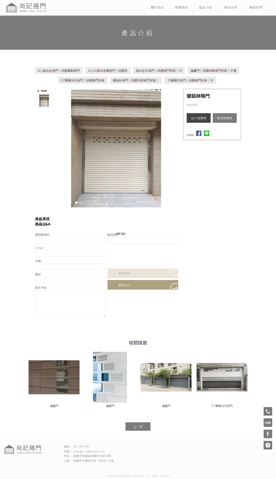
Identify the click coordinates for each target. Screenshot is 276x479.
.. (151, 476)
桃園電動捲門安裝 (158, 467)
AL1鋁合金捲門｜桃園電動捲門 (59, 70)
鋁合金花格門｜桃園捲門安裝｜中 (159, 70)
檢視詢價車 (224, 118)
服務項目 (179, 7)
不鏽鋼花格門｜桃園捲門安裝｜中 (190, 80)
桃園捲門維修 (124, 467)
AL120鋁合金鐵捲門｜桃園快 (107, 70)
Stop (121, 211)
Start (118, 211)
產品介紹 (203, 7)
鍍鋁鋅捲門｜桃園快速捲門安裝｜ (136, 80)
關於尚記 (154, 7)
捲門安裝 (79, 467)
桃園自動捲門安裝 (178, 467)
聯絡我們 (255, 7)
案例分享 (229, 7)
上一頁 (138, 426)
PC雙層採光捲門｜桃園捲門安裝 (82, 80)
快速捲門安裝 (109, 467)
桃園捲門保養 (140, 467)
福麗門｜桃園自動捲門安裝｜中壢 (213, 70)
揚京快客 (125, 476)
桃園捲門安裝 (93, 467)
